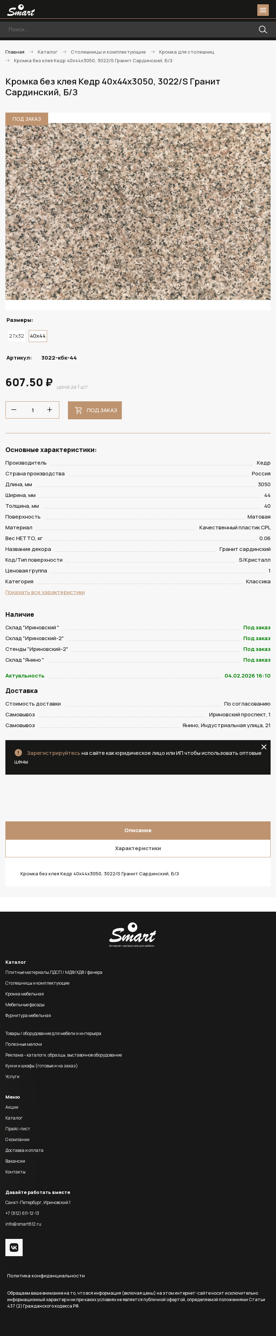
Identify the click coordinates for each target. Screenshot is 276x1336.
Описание (138, 830)
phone (223, 10)
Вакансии (15, 1161)
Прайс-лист (17, 1129)
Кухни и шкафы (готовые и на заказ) (41, 1066)
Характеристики (138, 848)
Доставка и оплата (24, 1150)
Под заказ (102, 410)
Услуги (12, 1076)
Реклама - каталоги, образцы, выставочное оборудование (63, 1055)
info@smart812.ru (23, 1224)
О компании (17, 1139)
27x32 (16, 335)
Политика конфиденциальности (46, 1275)
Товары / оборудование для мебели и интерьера (53, 1033)
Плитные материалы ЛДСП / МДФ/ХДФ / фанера (53, 972)
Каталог (14, 1118)
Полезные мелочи (23, 1044)
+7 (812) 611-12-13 (22, 1213)
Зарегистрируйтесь (53, 753)
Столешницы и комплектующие (37, 983)
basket (248, 10)
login (236, 10)
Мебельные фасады (25, 1005)
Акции (11, 1107)
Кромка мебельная (24, 994)
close (264, 746)
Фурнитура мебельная (28, 1015)
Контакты (15, 1172)
